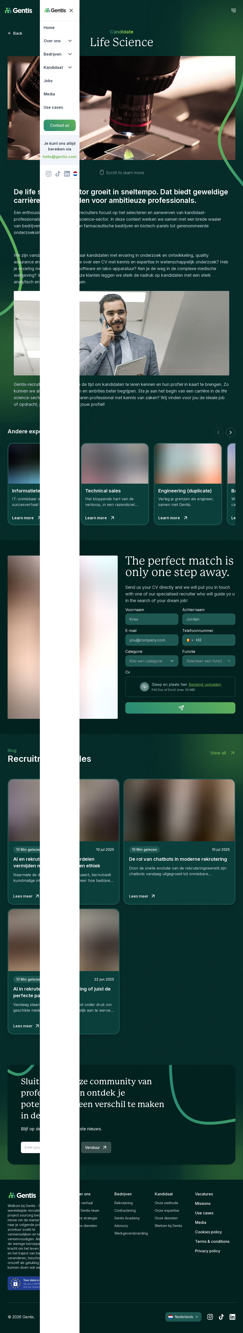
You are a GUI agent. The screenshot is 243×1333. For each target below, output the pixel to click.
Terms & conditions (212, 1241)
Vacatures (204, 1194)
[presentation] (180, 687)
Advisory (121, 1226)
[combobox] (147, 660)
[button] (188, 640)
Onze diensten (85, 1226)
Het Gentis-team (86, 1210)
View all (222, 753)
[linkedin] (232, 1317)
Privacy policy (207, 1251)
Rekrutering (123, 1203)
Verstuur (96, 1147)
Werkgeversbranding (131, 1233)
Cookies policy (208, 1232)
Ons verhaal (83, 1203)
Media (200, 1222)
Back (15, 33)
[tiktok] (221, 1317)
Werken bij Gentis (168, 1226)
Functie (188, 651)
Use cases (204, 1213)
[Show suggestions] (173, 660)
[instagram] (210, 1317)
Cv (127, 672)
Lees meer (26, 896)
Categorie (133, 651)
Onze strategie (85, 1218)
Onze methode (166, 1203)
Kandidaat (164, 1194)
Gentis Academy (127, 1218)
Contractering (125, 1210)
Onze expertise (167, 1210)
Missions (202, 1203)
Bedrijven (123, 1194)
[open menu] (233, 10)
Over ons (82, 1194)
